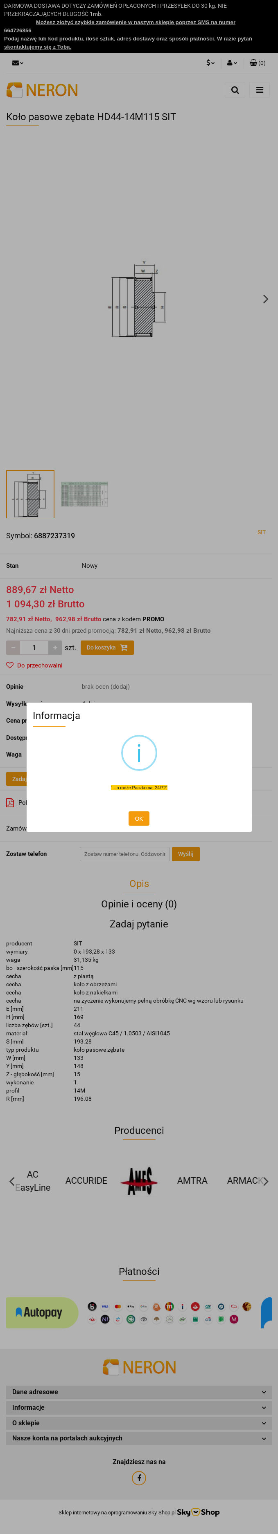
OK (139, 818)
